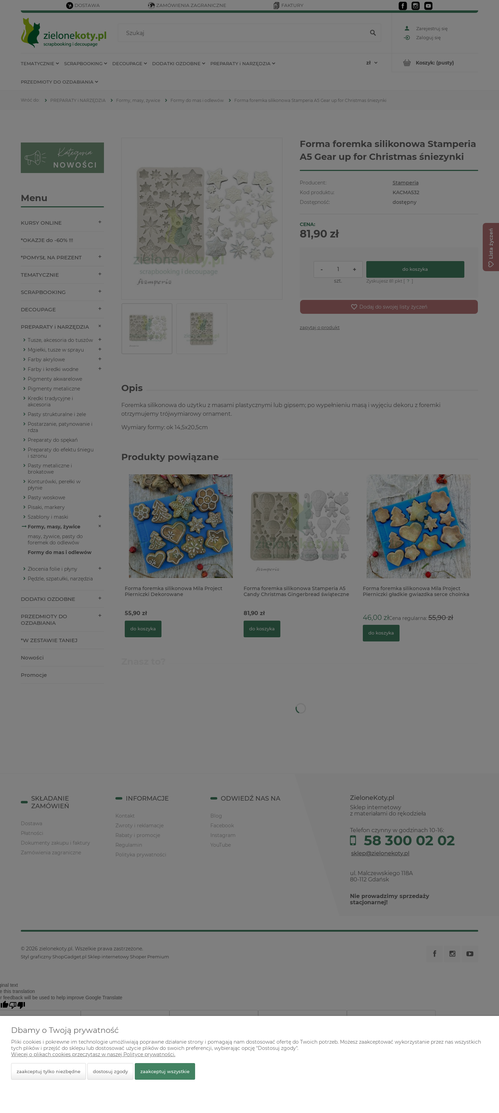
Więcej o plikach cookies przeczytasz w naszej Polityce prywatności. (93, 1054)
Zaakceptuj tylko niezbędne (48, 1071)
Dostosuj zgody (110, 1071)
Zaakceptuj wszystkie (165, 1071)
